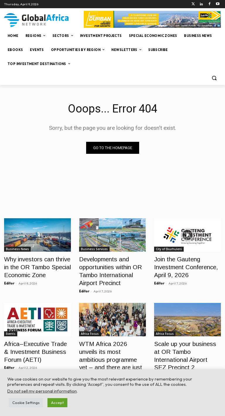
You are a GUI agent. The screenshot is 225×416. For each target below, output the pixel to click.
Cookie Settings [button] (26, 402)
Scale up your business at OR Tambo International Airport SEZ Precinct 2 (183, 344)
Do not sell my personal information (42, 391)
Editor (9, 279)
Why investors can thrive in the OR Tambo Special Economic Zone (35, 265)
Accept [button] (57, 402)
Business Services (94, 249)
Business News (17, 249)
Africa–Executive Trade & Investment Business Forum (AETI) (35, 344)
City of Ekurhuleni (169, 249)
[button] (214, 78)
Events (11, 328)
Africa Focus (90, 328)
